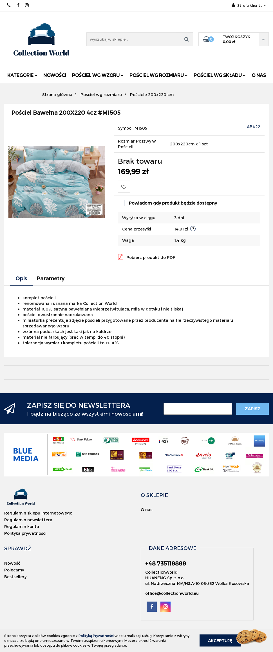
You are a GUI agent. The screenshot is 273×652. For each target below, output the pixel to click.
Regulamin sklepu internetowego (38, 513)
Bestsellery (15, 576)
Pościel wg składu (220, 75)
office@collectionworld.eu (172, 593)
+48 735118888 (9, 5)
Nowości (54, 75)
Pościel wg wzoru (98, 75)
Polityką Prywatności (96, 636)
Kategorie (22, 75)
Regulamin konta (21, 526)
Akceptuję (220, 640)
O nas (259, 75)
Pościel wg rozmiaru (158, 75)
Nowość (12, 563)
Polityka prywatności (25, 533)
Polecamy (14, 569)
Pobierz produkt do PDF (146, 257)
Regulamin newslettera (28, 519)
